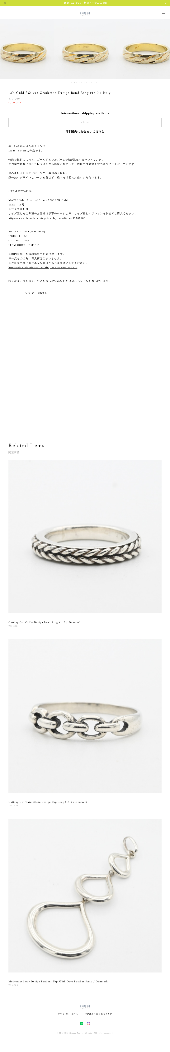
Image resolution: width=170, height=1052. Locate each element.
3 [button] (76, 82)
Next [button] (164, 48)
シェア (29, 293)
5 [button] (81, 82)
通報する (42, 293)
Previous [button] (6, 48)
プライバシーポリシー (69, 1014)
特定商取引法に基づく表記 (98, 1014)
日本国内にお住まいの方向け (85, 131)
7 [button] (86, 82)
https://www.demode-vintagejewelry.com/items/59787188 (46, 218)
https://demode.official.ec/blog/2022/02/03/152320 (42, 267)
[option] (85, 48)
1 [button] (71, 82)
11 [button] (96, 82)
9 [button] (91, 82)
